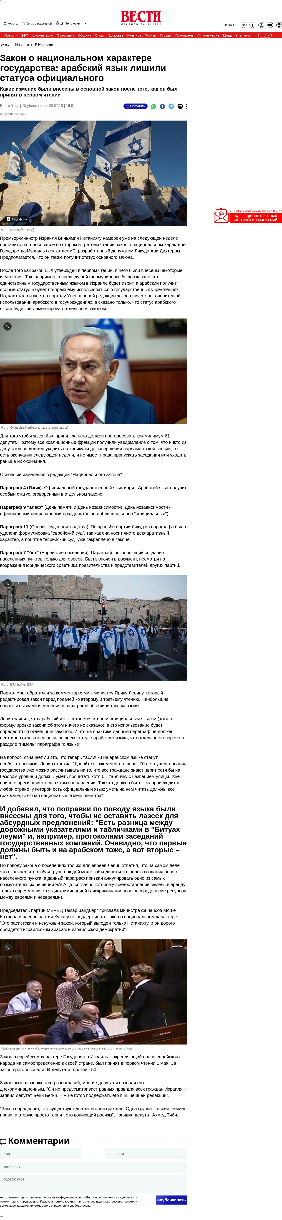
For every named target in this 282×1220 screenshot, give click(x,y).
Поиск (228, 25)
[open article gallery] (93, 173)
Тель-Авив (72, 23)
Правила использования (58, 1201)
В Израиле (44, 45)
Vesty (5, 45)
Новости (22, 45)
